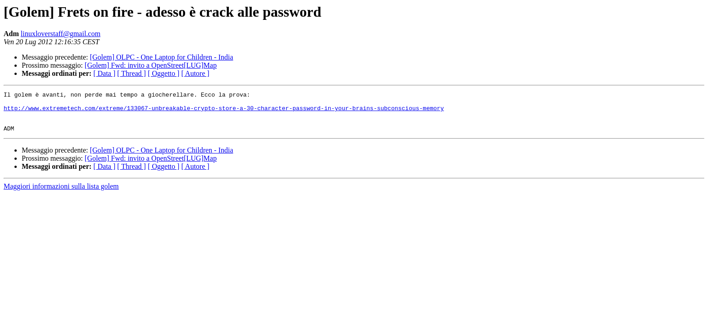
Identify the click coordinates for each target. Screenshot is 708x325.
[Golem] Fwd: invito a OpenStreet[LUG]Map (151, 65)
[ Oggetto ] (163, 73)
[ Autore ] (195, 73)
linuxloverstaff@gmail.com (61, 33)
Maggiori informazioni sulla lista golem (61, 194)
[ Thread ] (131, 73)
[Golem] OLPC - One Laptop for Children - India (161, 57)
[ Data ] (104, 73)
